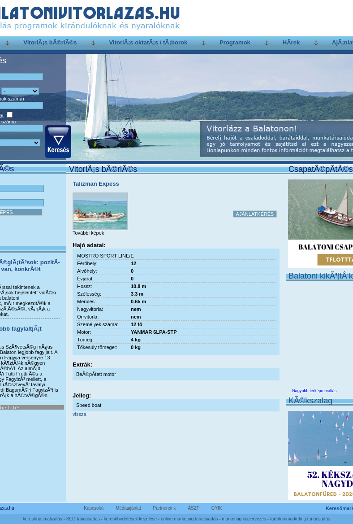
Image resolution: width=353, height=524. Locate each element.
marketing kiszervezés (244, 518)
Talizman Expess (96, 183)
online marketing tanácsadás (189, 518)
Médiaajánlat (128, 508)
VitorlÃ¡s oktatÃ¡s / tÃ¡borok (148, 42)
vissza (79, 414)
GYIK (216, 508)
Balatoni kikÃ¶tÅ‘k (320, 275)
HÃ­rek (291, 42)
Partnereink (164, 508)
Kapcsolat (93, 508)
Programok (235, 42)
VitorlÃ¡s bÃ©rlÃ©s (50, 42)
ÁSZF (193, 508)
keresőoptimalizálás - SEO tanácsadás (61, 518)
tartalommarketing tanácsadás (300, 518)
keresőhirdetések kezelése (130, 518)
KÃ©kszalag (310, 400)
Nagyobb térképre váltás (314, 391)
